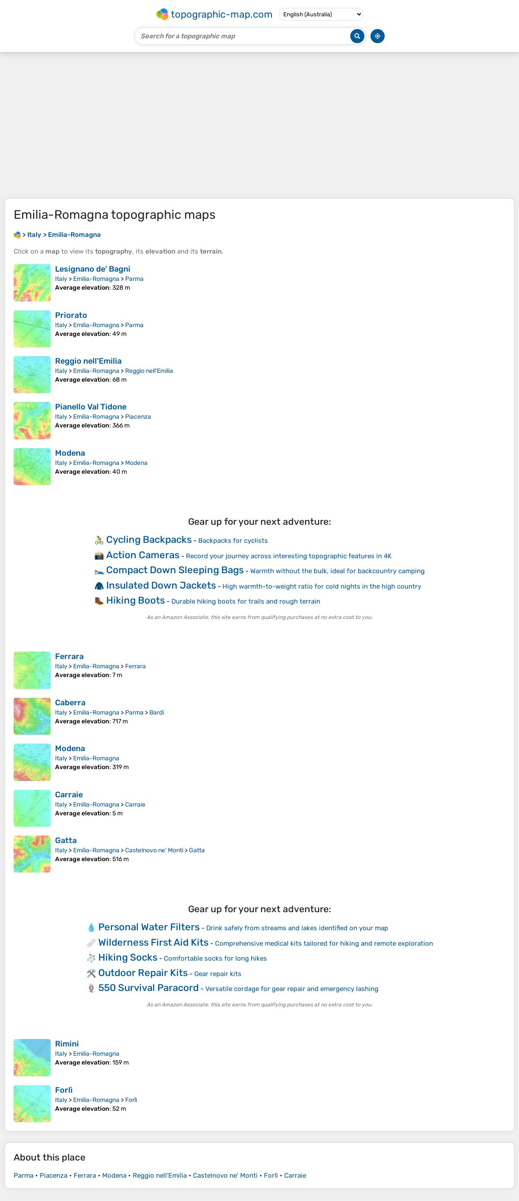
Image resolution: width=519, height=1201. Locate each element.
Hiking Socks (127, 957)
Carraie (69, 794)
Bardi (156, 712)
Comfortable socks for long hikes (215, 958)
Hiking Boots (135, 600)
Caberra (70, 702)
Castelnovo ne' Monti (154, 850)
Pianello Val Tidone (90, 407)
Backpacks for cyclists (233, 541)
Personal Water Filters (149, 927)
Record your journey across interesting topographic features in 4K (289, 556)
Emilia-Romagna (96, 279)
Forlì (64, 1090)
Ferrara (69, 656)
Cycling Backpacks (149, 539)
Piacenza (138, 416)
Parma (134, 279)
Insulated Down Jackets (161, 585)
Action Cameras (142, 555)
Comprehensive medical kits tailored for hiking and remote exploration (324, 943)
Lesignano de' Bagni (92, 269)
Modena (70, 453)
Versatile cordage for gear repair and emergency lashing (291, 989)
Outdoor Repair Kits (143, 973)
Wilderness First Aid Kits (153, 942)
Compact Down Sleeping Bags (175, 570)
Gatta (66, 840)
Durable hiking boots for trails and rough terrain (245, 601)
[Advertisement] (259, 125)
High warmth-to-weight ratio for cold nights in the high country (321, 586)
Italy (61, 279)
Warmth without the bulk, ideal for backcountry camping (337, 571)
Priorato (71, 315)
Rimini (67, 1044)
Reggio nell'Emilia (88, 361)
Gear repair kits (217, 974)
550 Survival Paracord (148, 988)
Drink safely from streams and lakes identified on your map (297, 928)
